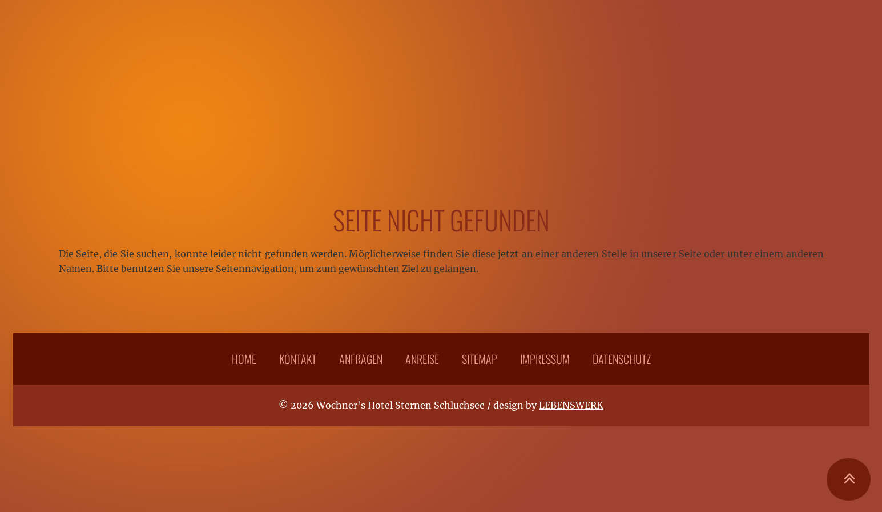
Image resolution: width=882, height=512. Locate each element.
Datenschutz (622, 358)
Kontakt (297, 358)
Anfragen (360, 358)
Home (244, 358)
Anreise (422, 358)
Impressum (545, 358)
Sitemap (479, 358)
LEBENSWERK (571, 405)
